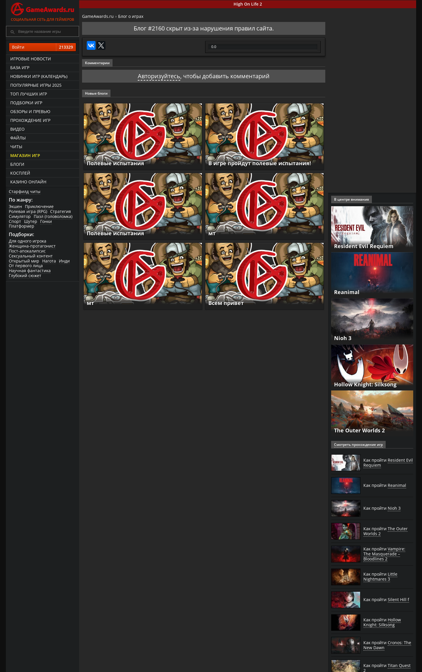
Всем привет (226, 302)
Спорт (15, 221)
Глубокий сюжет (25, 275)
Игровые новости (30, 59)
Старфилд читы (24, 191)
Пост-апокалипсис (27, 251)
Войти (42, 47)
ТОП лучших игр (28, 94)
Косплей (20, 173)
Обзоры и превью (30, 111)
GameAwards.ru (98, 16)
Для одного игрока (27, 241)
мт (212, 233)
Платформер (21, 226)
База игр (19, 67)
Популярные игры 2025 (36, 85)
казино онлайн (28, 182)
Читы (16, 146)
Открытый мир (24, 261)
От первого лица (26, 265)
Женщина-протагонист (32, 246)
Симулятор (20, 216)
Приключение (39, 206)
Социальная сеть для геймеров (42, 11)
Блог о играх (130, 16)
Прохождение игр (30, 120)
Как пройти (388, 462)
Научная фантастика (30, 270)
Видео (17, 129)
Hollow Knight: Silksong (365, 384)
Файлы (18, 138)
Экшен (15, 206)
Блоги (17, 164)
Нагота (49, 261)
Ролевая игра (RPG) (28, 211)
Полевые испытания (115, 163)
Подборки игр (26, 102)
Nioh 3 (342, 338)
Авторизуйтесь (159, 76)
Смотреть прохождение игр (358, 444)
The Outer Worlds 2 (359, 430)
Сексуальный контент (31, 256)
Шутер (30, 221)
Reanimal (347, 292)
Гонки (46, 221)
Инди (64, 261)
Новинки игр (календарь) (38, 76)
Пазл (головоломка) (53, 216)
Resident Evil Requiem (364, 246)
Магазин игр (25, 155)
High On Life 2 (248, 4)
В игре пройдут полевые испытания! (259, 163)
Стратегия (60, 211)
